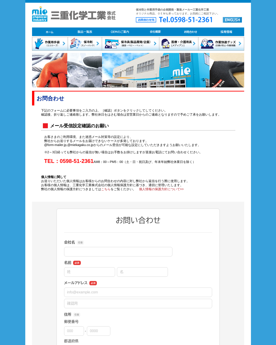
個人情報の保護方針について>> (161, 189)
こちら (106, 189)
